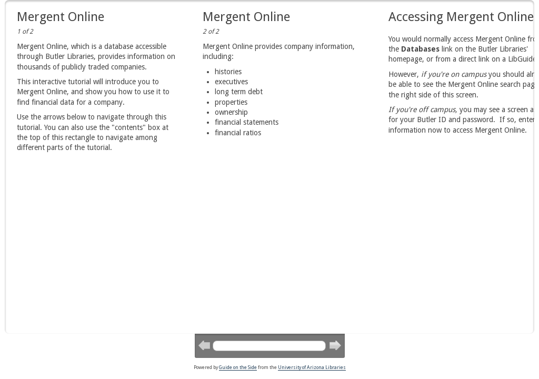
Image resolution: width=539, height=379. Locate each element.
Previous (203, 344)
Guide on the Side (238, 367)
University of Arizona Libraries (312, 367)
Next (334, 344)
